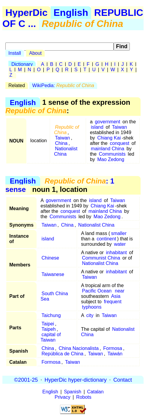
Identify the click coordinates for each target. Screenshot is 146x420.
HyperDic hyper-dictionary (76, 380)
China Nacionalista (79, 348)
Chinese (50, 257)
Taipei (48, 323)
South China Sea (54, 296)
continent (106, 238)
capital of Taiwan (50, 337)
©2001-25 (26, 380)
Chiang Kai (109, 137)
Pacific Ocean (97, 290)
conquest (119, 143)
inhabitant (116, 252)
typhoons (91, 307)
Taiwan (62, 137)
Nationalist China (65, 151)
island (97, 127)
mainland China (107, 148)
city (90, 315)
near (119, 290)
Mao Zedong (110, 159)
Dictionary (22, 64)
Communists (112, 154)
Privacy (62, 397)
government (107, 121)
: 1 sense (59, 185)
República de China (63, 353)
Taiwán (115, 353)
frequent (112, 301)
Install (14, 53)
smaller (119, 233)
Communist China (101, 257)
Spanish (72, 391)
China (61, 143)
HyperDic (26, 12)
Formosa (112, 348)
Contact (122, 380)
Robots (83, 397)
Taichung (51, 315)
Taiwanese (53, 274)
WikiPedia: (63, 85)
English (71, 12)
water (120, 244)
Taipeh (49, 329)
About (35, 53)
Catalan (95, 391)
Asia (115, 296)
